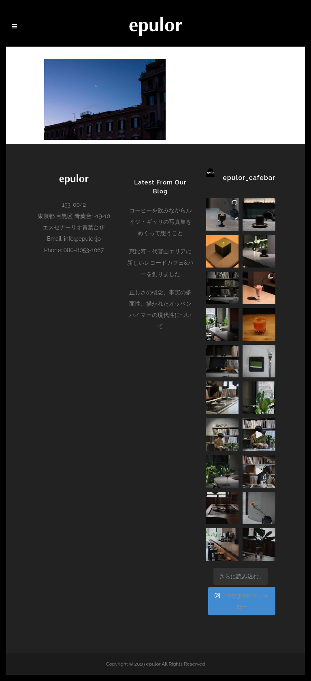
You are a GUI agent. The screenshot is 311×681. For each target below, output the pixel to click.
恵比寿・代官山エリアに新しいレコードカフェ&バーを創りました (160, 262)
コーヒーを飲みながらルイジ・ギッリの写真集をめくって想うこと (160, 221)
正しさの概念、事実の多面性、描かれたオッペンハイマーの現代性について (160, 309)
